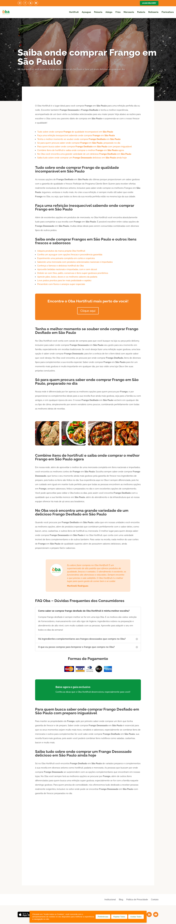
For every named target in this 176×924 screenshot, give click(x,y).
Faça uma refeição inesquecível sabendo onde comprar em (76, 135)
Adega (108, 12)
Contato (154, 899)
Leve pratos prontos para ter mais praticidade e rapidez (64, 280)
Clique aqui (87, 311)
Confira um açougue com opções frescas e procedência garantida (69, 254)
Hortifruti (74, 12)
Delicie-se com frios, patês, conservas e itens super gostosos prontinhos (72, 273)
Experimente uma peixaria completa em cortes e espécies (66, 258)
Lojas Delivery (149, 3)
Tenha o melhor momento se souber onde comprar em (78, 139)
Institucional (110, 899)
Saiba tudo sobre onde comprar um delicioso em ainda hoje (82, 157)
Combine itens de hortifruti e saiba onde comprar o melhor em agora (80, 150)
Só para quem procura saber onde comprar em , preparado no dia (78, 143)
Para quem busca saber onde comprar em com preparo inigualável (84, 146)
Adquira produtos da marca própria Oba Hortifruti (61, 251)
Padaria (141, 12)
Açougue (86, 12)
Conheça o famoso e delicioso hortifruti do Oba (60, 265)
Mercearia (129, 12)
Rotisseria (153, 12)
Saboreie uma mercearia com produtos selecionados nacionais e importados (75, 262)
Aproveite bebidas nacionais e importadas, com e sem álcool (67, 269)
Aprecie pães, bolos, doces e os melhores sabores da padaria (67, 277)
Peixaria (98, 12)
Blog (121, 899)
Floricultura (168, 12)
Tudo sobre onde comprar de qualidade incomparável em (75, 131)
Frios (117, 12)
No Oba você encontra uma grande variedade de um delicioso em (84, 154)
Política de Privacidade (137, 899)
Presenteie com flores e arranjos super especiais (61, 284)
